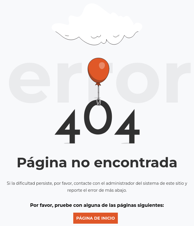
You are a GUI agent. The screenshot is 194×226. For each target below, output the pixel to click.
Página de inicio (95, 218)
